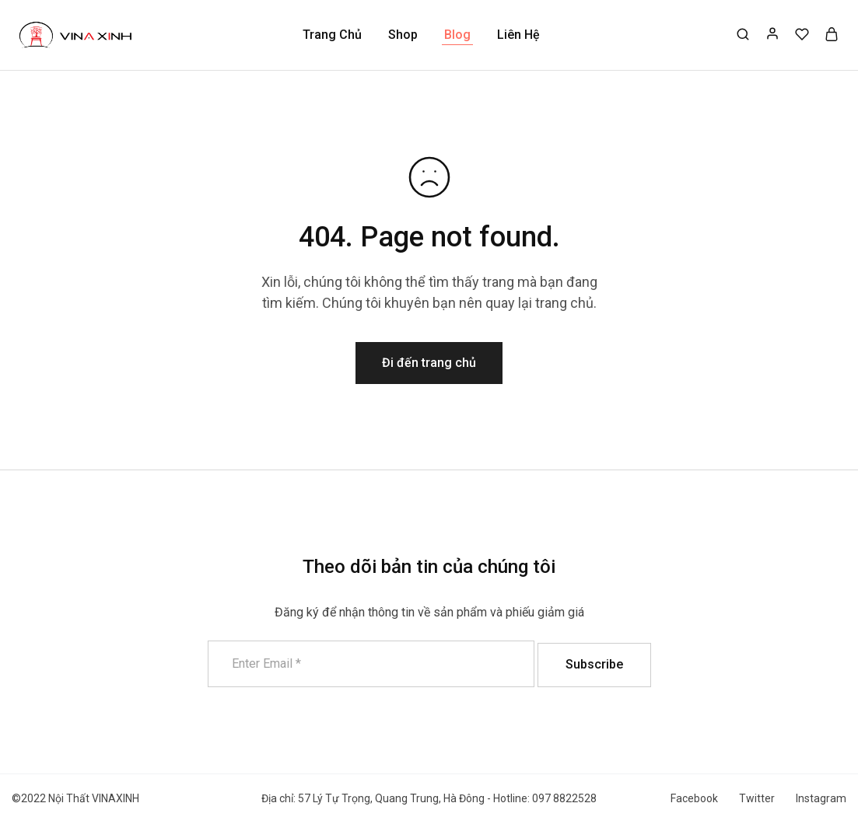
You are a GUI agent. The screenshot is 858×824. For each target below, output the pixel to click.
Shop (403, 34)
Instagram (821, 798)
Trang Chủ (332, 34)
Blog (457, 34)
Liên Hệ (518, 34)
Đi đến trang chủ (429, 362)
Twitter (757, 798)
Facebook (694, 798)
